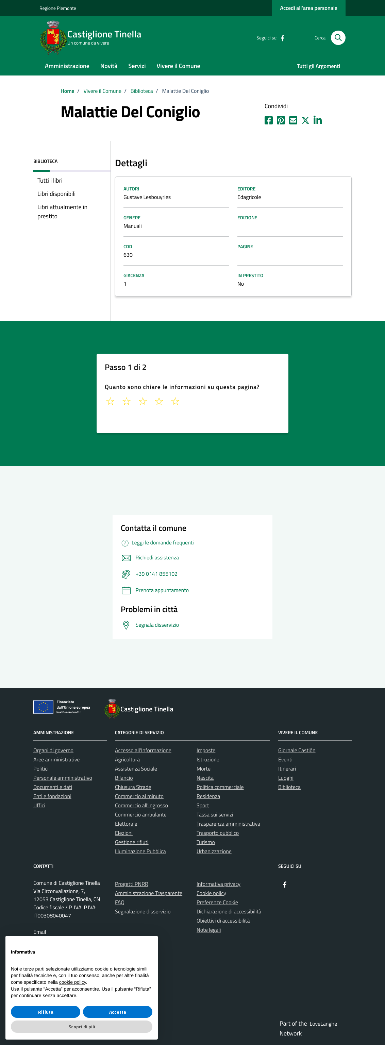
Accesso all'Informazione (143, 750)
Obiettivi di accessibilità (223, 921)
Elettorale (126, 824)
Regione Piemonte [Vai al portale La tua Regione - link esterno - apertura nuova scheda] (57, 8)
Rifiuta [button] (45, 1011)
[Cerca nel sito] (338, 38)
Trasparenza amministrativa (228, 824)
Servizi (137, 65)
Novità (108, 65)
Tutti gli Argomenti (318, 66)
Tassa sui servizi (215, 815)
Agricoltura (127, 760)
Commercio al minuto (139, 796)
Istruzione (208, 760)
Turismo (206, 842)
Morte (204, 769)
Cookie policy (211, 893)
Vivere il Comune (178, 65)
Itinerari (287, 769)
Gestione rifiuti (132, 842)
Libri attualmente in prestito (62, 211)
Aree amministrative (56, 760)
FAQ (119, 902)
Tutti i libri (50, 180)
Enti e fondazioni (52, 796)
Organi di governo (53, 750)
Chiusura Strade (133, 787)
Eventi (285, 760)
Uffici (39, 806)
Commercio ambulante (141, 815)
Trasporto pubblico (218, 833)
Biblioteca (289, 787)
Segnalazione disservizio (143, 912)
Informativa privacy (218, 884)
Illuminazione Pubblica (140, 851)
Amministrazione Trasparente (148, 893)
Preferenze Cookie (217, 902)
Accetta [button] (117, 1011)
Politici (41, 769)
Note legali (209, 930)
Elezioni (124, 833)
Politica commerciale (220, 787)
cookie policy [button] (72, 982)
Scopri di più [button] (81, 1026)
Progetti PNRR (131, 884)
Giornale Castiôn (297, 750)
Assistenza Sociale (136, 769)
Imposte (206, 750)
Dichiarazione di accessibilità (229, 912)
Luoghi (286, 778)
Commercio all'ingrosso (141, 806)
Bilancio (124, 778)
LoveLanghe (323, 1024)
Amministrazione (67, 65)
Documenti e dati (52, 787)
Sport (203, 806)
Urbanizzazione (214, 851)
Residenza (208, 796)
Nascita (205, 778)
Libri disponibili (56, 193)
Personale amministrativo (62, 778)
